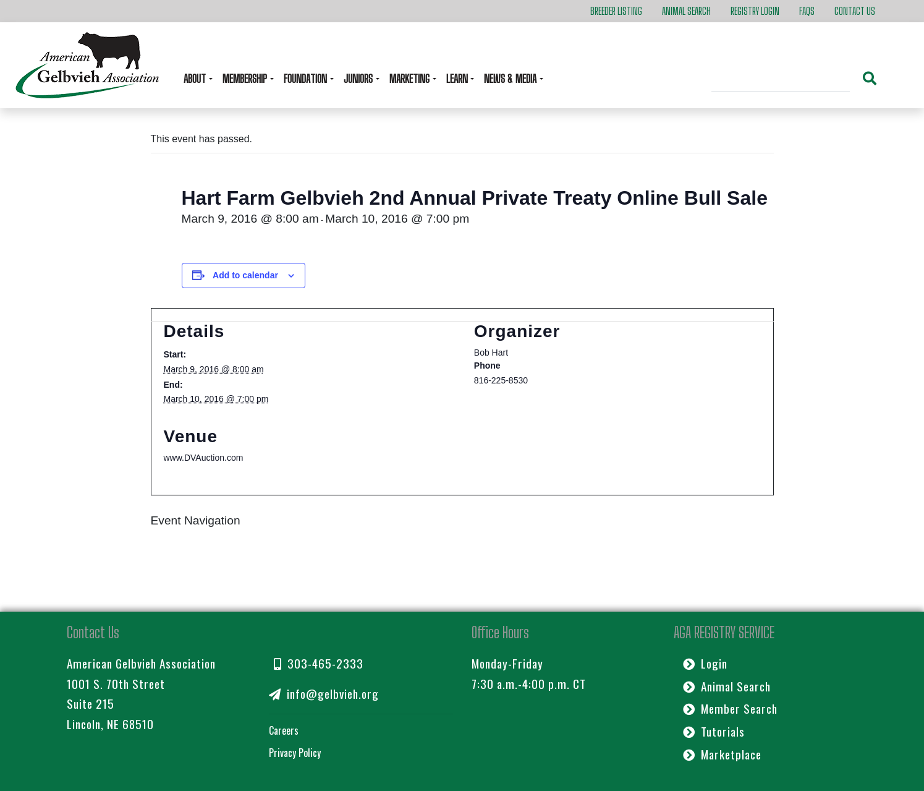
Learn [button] (458, 78)
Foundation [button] (306, 78)
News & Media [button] (511, 78)
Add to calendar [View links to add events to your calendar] (245, 275)
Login (705, 663)
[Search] (780, 80)
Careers (284, 730)
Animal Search (686, 11)
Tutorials (714, 731)
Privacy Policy (295, 752)
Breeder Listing (616, 11)
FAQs (807, 11)
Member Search (730, 708)
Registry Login (755, 11)
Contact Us (854, 11)
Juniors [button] (359, 78)
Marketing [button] (410, 78)
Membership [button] (246, 78)
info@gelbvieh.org (324, 694)
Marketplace (722, 754)
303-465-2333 (318, 663)
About (196, 78)
